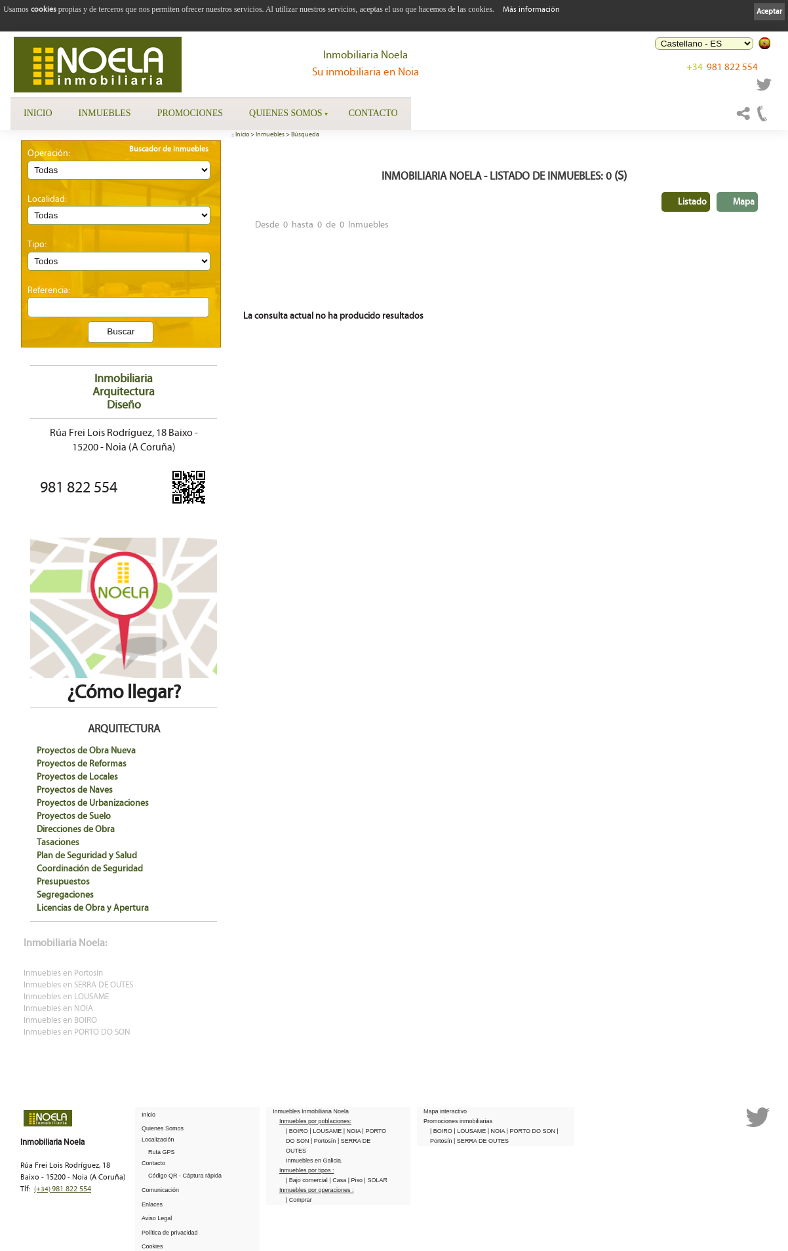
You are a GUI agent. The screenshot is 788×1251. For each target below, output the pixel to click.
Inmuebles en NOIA (58, 1009)
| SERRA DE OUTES (481, 1141)
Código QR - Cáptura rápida (185, 1175)
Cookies (152, 1246)
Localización (158, 1139)
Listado (692, 201)
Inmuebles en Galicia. (314, 1160)
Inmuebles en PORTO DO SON (77, 1032)
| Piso (356, 1180)
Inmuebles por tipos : (306, 1170)
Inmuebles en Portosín (63, 973)
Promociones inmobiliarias (458, 1121)
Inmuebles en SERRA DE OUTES (78, 985)
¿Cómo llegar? (123, 682)
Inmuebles (105, 113)
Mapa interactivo (445, 1111)
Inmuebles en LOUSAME (66, 997)
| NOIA (353, 1131)
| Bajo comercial (307, 1180)
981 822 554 (722, 67)
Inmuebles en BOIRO (60, 1020)
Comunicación (160, 1190)
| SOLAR (375, 1180)
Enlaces (152, 1204)
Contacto (373, 113)
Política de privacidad (170, 1232)
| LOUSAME (326, 1131)
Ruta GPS (161, 1152)
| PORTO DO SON (532, 1131)
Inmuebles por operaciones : (316, 1190)
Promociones (190, 113)
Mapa (744, 201)
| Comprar (299, 1200)
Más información (531, 9)
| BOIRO (297, 1131)
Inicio (38, 113)
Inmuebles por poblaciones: (315, 1121)
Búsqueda (305, 134)
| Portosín (324, 1141)
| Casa (338, 1180)
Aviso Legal (157, 1218)
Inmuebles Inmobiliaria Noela (311, 1111)
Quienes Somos (286, 113)
